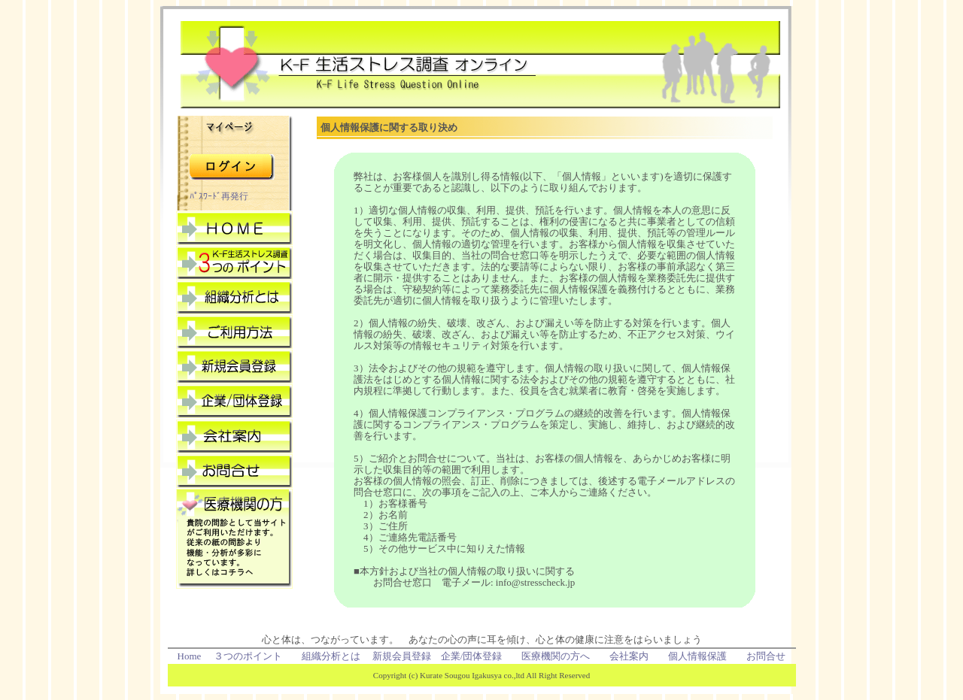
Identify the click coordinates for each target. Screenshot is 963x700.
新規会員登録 (401, 656)
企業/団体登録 (472, 656)
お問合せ (765, 656)
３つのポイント (248, 656)
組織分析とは (331, 656)
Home (190, 656)
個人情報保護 (697, 656)
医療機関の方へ (555, 656)
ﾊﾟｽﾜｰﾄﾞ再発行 (219, 196)
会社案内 (629, 656)
